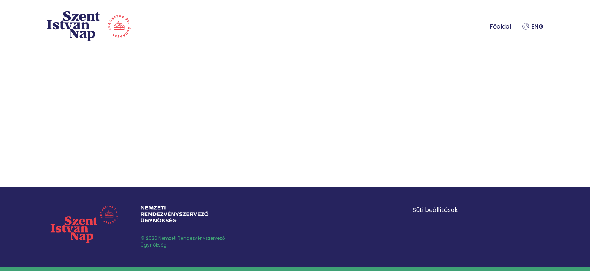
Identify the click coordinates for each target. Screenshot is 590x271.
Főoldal (500, 26)
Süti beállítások (435, 210)
